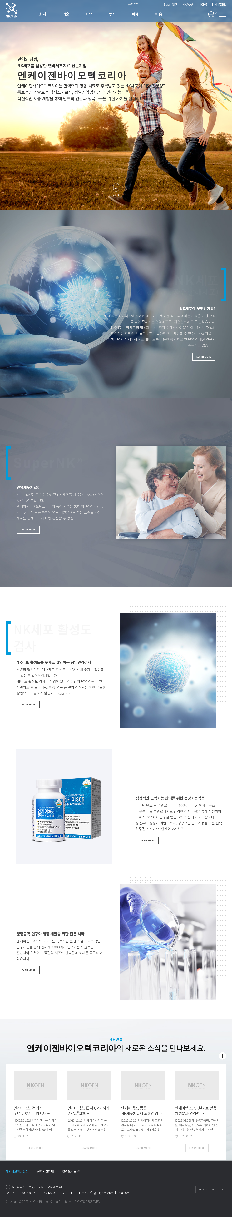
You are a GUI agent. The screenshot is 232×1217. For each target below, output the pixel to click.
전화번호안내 (45, 1171)
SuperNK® (170, 4)
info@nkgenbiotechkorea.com (109, 1192)
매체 (135, 14)
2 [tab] (225, 105)
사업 (89, 14)
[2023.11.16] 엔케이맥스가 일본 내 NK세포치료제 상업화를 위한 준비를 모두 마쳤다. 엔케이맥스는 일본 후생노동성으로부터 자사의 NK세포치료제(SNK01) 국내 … (88, 1129)
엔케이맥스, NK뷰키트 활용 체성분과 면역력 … (195, 1110)
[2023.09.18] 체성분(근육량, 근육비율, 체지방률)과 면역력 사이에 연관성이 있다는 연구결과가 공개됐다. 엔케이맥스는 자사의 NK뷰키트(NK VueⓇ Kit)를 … (197, 1129)
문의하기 (133, 4)
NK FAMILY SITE (208, 1189)
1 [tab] (225, 101)
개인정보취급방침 (17, 1171)
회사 (42, 14)
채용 (158, 14)
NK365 (203, 4)
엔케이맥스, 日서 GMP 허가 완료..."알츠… (88, 1110)
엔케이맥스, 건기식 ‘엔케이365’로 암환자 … (32, 1110)
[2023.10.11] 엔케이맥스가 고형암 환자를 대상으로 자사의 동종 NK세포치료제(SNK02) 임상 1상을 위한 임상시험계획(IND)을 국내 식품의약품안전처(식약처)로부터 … (142, 1129)
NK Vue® (188, 4)
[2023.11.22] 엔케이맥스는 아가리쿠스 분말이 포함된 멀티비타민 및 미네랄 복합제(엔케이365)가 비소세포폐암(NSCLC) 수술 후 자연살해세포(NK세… (35, 1129)
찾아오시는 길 (71, 1171)
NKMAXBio (219, 4)
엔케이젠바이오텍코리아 (16, 10)
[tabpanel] (116, 105)
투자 (112, 14)
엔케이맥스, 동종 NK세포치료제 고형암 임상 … (141, 1113)
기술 (65, 14)
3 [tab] (225, 109)
